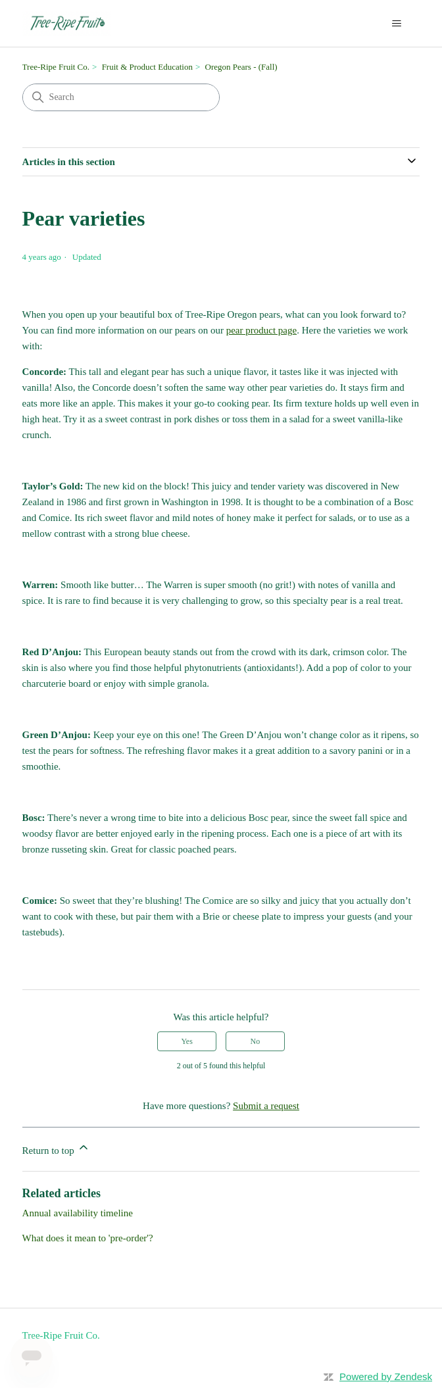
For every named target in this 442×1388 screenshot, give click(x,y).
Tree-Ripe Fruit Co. (55, 67)
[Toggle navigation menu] (396, 23)
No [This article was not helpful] (255, 1041)
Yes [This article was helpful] (186, 1041)
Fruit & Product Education (147, 67)
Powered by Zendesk (385, 1376)
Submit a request (266, 1106)
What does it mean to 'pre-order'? (87, 1238)
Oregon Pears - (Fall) (241, 67)
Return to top (56, 1148)
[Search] (121, 97)
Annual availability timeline (77, 1213)
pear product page (261, 330)
